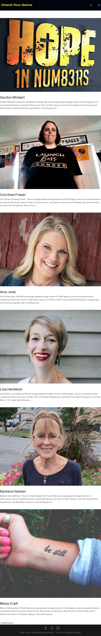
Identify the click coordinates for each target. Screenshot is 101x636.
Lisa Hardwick (11, 389)
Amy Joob (8, 292)
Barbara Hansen (13, 491)
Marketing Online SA (44, 632)
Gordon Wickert (12, 97)
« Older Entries (7, 623)
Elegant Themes (73, 632)
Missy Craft (9, 603)
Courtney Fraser (13, 195)
